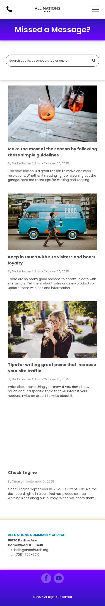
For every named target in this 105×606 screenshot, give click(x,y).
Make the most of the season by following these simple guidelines (52, 152)
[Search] (53, 61)
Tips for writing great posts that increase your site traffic (52, 368)
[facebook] (46, 578)
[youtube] (59, 578)
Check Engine (22, 472)
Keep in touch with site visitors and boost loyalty (51, 260)
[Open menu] (95, 9)
